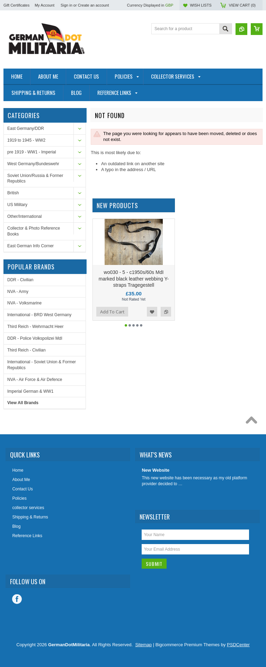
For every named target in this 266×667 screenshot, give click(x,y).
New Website (155, 470)
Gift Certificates (16, 5)
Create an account (93, 5)
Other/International (24, 216)
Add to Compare (166, 324)
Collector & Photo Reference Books (33, 231)
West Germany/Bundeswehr (33, 163)
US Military (17, 204)
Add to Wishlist (152, 324)
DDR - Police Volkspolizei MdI (34, 338)
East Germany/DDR (25, 128)
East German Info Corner (30, 245)
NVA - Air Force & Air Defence (34, 379)
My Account (44, 5)
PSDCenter (238, 644)
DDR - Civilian (20, 279)
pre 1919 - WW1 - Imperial (31, 152)
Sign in (66, 5)
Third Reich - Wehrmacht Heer (35, 326)
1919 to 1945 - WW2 (26, 140)
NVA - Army (17, 291)
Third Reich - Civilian (26, 350)
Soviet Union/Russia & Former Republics (35, 178)
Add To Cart (112, 324)
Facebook (17, 599)
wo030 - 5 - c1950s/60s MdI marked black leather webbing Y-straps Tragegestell (134, 291)
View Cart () (242, 5)
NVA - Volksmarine (24, 303)
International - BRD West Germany (39, 314)
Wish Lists (200, 5)
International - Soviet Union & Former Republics (41, 364)
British (13, 192)
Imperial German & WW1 (30, 391)
